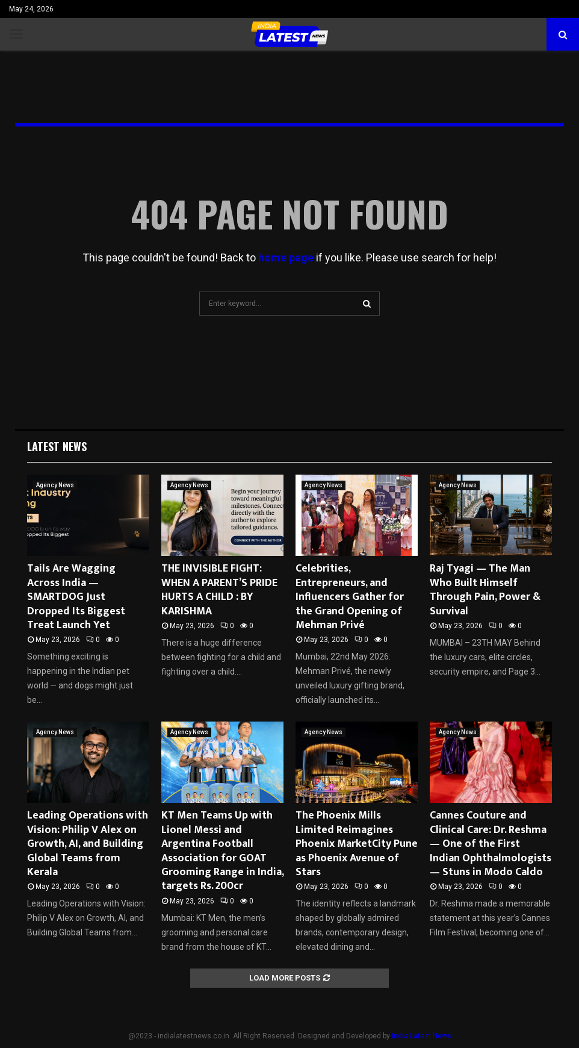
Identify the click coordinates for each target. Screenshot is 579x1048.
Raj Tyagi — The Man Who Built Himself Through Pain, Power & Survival (485, 590)
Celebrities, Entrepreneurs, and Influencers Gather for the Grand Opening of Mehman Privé (350, 597)
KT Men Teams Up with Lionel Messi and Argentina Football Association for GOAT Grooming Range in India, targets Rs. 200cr (222, 850)
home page (286, 257)
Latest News (57, 446)
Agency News (55, 485)
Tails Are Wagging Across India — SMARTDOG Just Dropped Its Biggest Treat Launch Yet (76, 597)
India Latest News (421, 1036)
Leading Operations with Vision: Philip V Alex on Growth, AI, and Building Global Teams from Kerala (87, 843)
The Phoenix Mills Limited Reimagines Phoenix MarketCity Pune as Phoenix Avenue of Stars (357, 843)
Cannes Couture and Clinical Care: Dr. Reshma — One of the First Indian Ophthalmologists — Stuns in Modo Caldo (490, 843)
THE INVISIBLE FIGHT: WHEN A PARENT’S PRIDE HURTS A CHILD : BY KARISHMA (219, 590)
